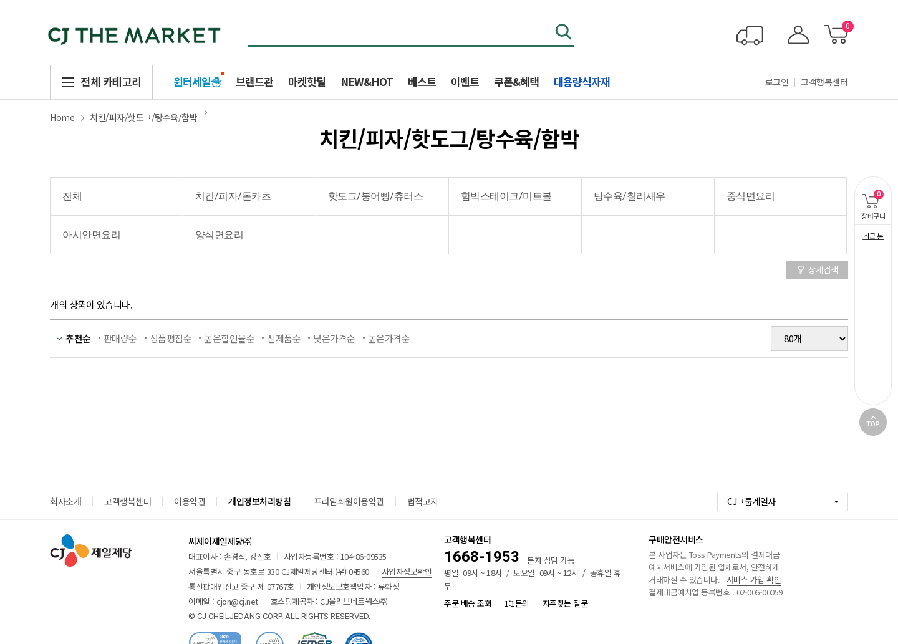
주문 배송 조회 (467, 603)
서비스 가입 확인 (754, 579)
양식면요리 (219, 235)
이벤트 (465, 81)
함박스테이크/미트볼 (506, 196)
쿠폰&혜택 (516, 81)
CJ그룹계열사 (751, 501)
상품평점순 (171, 338)
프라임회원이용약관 (349, 501)
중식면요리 (751, 196)
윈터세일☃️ (197, 81)
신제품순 (284, 338)
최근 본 (873, 236)
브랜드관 (254, 81)
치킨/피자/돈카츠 (233, 196)
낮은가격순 (334, 338)
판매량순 (120, 338)
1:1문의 (517, 603)
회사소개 (65, 501)
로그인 (777, 81)
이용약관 (189, 501)
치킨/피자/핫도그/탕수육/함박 (143, 117)
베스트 (422, 81)
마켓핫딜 (307, 81)
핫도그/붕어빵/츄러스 (375, 196)
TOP (873, 422)
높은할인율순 (229, 338)
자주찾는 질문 (565, 603)
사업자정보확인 (407, 571)
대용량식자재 (582, 81)
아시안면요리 (91, 235)
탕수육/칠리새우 (629, 196)
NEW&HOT (366, 81)
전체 (72, 196)
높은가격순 (389, 338)
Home (62, 117)
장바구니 (869, 198)
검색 (564, 33)
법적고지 (422, 501)
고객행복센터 (824, 81)
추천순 (78, 338)
